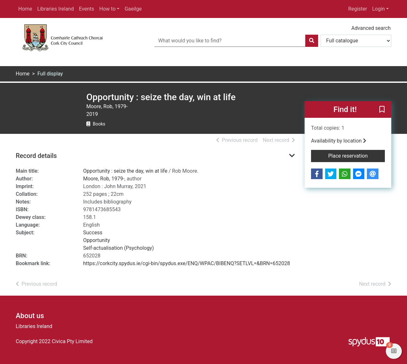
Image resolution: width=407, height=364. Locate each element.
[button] (382, 110)
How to (107, 9)
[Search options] (356, 41)
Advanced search (371, 28)
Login (378, 9)
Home (25, 9)
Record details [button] (36, 156)
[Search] (311, 41)
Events (86, 9)
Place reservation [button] (356, 155)
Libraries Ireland (55, 9)
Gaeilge (133, 9)
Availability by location (338, 141)
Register (357, 9)
